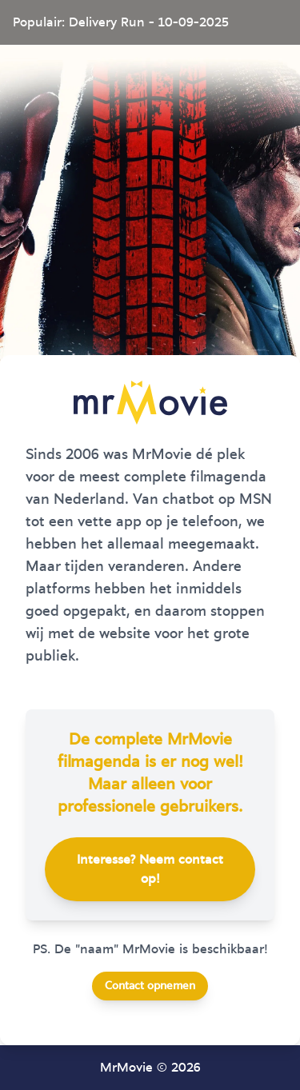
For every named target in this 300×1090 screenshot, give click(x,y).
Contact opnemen (150, 986)
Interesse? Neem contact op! (150, 869)
